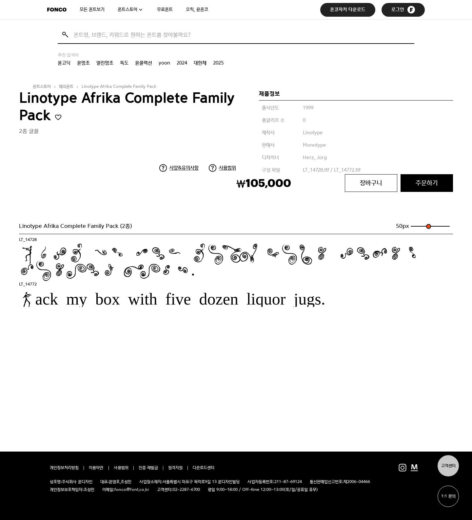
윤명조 (83, 63)
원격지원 (175, 468)
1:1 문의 (448, 496)
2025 (218, 63)
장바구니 (371, 183)
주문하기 (427, 183)
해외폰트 (66, 86)
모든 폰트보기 (92, 9)
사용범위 (227, 168)
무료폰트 (165, 9)
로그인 (403, 9)
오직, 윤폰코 (197, 9)
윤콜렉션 (143, 63)
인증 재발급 (148, 468)
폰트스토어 (127, 9)
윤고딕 (64, 63)
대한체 (200, 63)
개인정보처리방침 (64, 468)
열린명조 (104, 63)
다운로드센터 (203, 468)
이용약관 (96, 468)
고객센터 (448, 465)
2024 (182, 63)
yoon (164, 63)
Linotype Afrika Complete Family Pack (119, 86)
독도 (124, 63)
